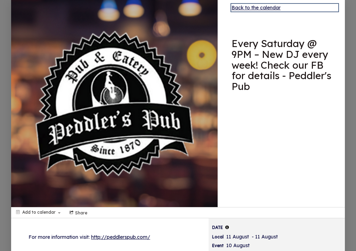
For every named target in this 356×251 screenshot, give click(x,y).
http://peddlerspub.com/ (120, 237)
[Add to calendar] (38, 212)
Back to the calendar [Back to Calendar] (256, 8)
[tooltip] (227, 227)
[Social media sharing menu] (77, 212)
